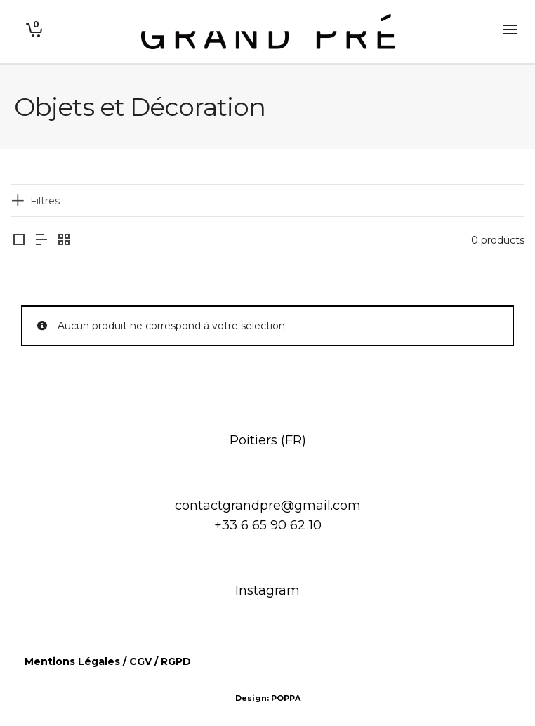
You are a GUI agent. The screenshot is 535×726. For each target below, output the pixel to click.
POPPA (285, 698)
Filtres (45, 200)
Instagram (267, 590)
